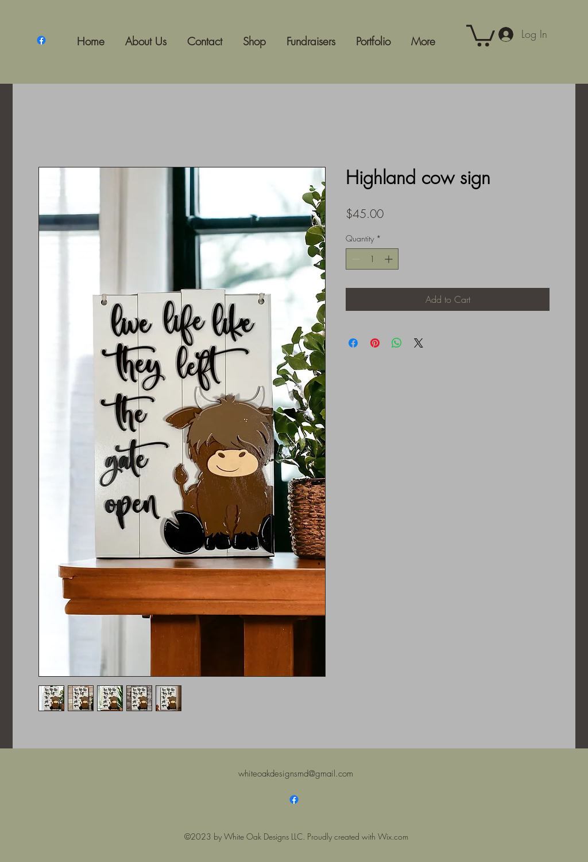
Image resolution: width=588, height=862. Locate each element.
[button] (480, 34)
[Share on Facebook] (353, 343)
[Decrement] (354, 259)
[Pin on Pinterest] (375, 343)
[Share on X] (418, 343)
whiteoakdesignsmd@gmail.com (295, 773)
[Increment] (389, 259)
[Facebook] (41, 40)
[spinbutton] (372, 259)
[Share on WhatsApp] (397, 343)
